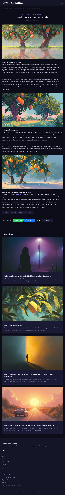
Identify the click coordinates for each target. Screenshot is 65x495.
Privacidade (5, 461)
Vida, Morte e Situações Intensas (15, 8)
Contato (4, 459)
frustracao (13, 212)
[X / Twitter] (38, 220)
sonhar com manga (20, 194)
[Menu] (61, 3)
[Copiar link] (47, 220)
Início (3, 8)
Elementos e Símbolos (8, 477)
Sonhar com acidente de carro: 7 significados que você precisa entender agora (29, 425)
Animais (4, 472)
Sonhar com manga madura (13, 325)
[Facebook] (29, 220)
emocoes (5, 212)
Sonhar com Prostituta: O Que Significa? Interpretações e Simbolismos (27, 276)
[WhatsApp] (18, 220)
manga (30, 212)
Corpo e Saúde (6, 474)
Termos (4, 464)
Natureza (4, 482)
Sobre (3, 456)
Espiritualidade (6, 480)
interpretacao (22, 212)
